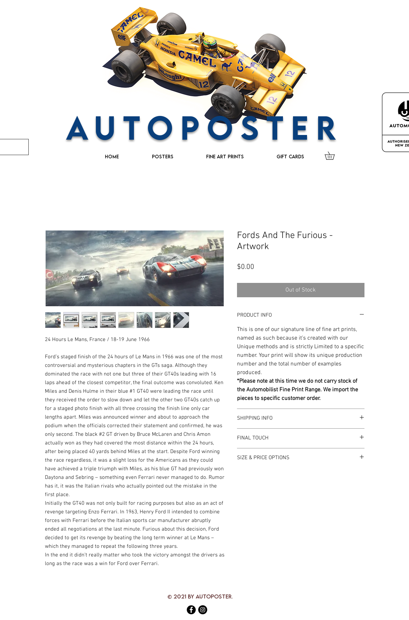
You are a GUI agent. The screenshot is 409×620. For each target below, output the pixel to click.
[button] (334, 155)
